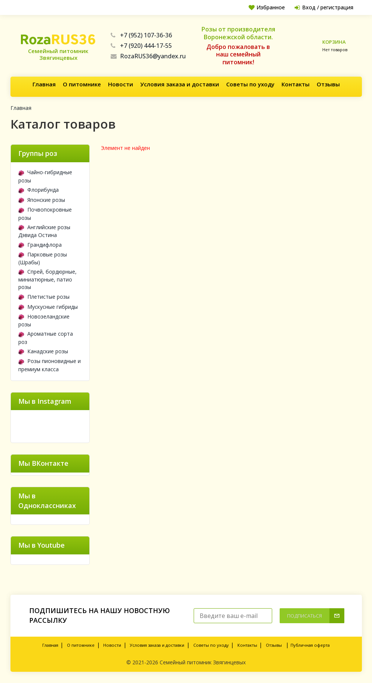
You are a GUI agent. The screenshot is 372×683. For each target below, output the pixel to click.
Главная (44, 84)
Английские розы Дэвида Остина (44, 231)
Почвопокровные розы (45, 213)
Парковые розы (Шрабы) (42, 258)
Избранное (263, 7)
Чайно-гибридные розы (45, 176)
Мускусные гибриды (48, 306)
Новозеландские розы (44, 320)
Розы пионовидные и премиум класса (49, 364)
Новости (120, 84)
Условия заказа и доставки (179, 84)
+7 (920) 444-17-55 (141, 45)
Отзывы (328, 84)
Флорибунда (38, 189)
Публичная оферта (310, 645)
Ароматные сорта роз (45, 337)
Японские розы (41, 199)
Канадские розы (43, 351)
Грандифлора (40, 244)
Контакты (296, 84)
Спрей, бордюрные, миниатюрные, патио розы (47, 279)
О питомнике (82, 84)
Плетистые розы (44, 296)
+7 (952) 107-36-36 (141, 35)
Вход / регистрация (323, 7)
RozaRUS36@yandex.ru (148, 56)
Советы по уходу (250, 84)
